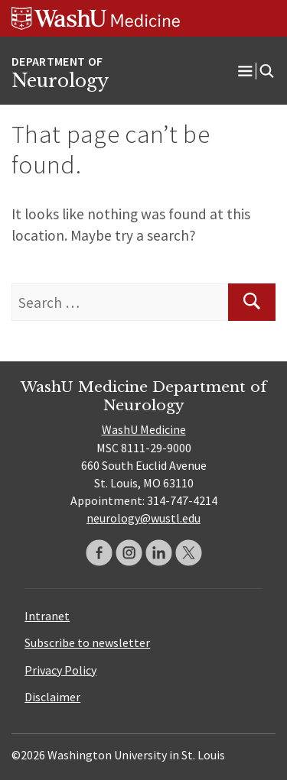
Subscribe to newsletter (87, 642)
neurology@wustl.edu (143, 518)
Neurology (60, 81)
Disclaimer (52, 696)
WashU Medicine (144, 429)
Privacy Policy (60, 670)
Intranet (47, 615)
